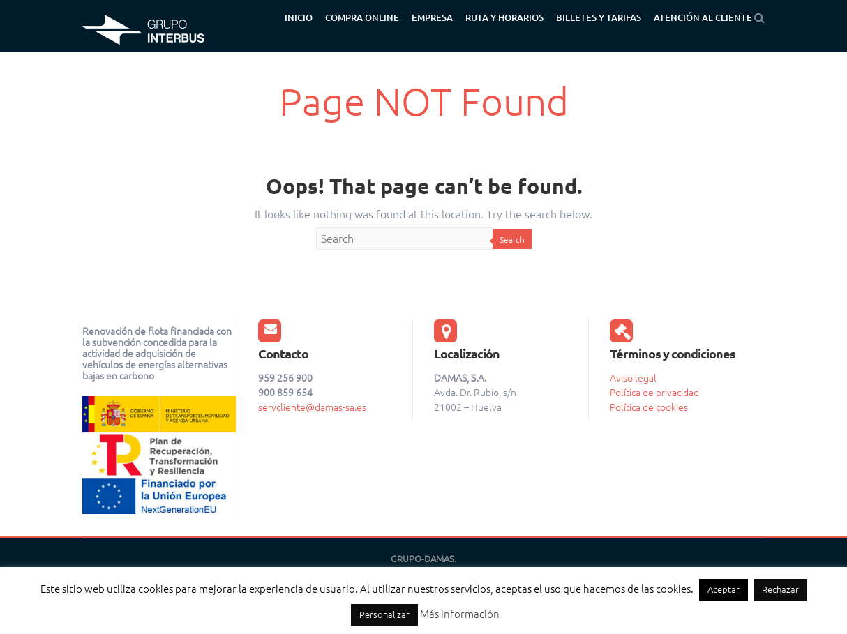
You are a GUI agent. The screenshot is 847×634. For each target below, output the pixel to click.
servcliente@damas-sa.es (312, 407)
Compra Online (362, 17)
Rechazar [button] (780, 589)
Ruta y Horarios (504, 17)
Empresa (432, 17)
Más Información (460, 614)
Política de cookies (649, 407)
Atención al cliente (703, 17)
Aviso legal (633, 378)
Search (512, 239)
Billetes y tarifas (598, 17)
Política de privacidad (654, 392)
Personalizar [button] (384, 614)
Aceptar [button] (723, 589)
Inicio (299, 17)
